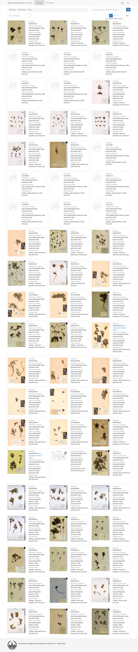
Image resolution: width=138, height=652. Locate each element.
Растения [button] (39, 3)
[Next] (118, 15)
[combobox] (20, 15)
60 (127, 15)
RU (122, 3)
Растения (12, 10)
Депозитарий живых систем (20, 3)
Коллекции (50, 3)
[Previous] (107, 15)
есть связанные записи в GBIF (120, 328)
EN (128, 3)
